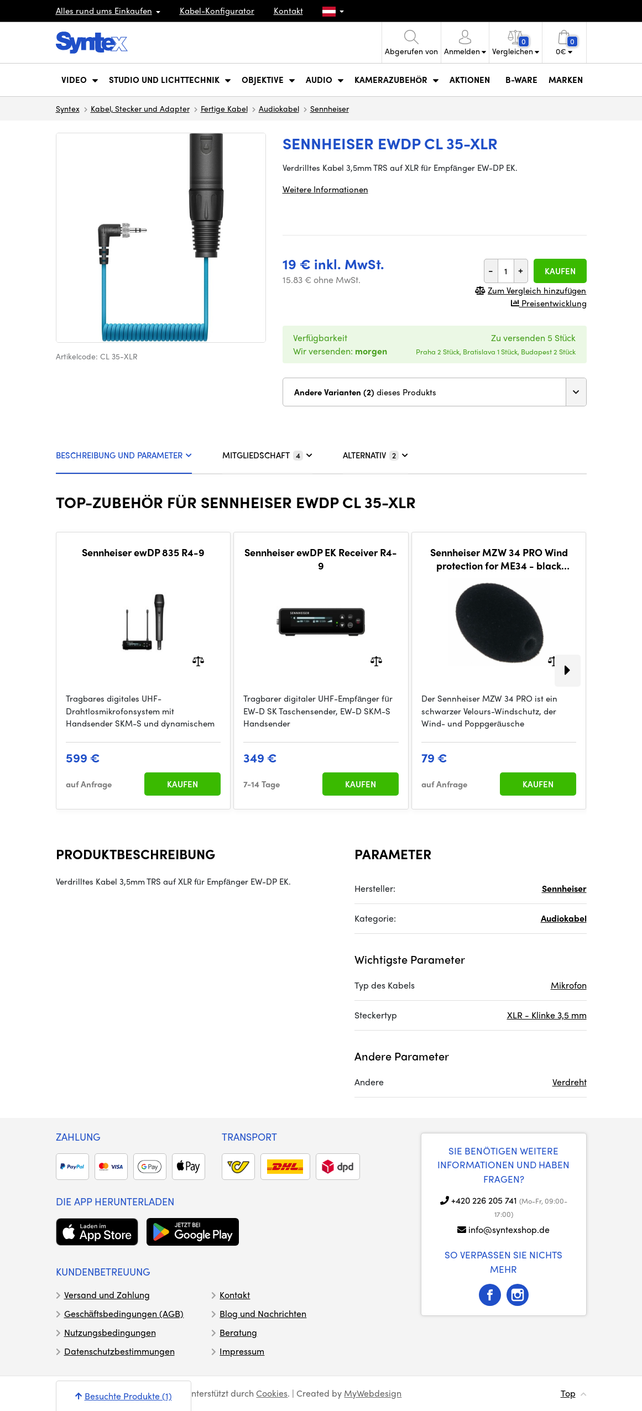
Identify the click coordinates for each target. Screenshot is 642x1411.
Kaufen (560, 271)
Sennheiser (329, 108)
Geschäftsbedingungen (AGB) (124, 1313)
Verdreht (569, 1081)
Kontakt (288, 10)
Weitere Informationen (325, 189)
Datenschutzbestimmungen (119, 1351)
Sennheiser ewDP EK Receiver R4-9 (320, 559)
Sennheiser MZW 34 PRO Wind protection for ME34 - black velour (499, 559)
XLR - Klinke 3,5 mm (547, 1014)
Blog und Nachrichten (263, 1313)
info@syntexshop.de (509, 1229)
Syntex (68, 108)
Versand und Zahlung (107, 1294)
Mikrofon (569, 985)
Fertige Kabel (224, 108)
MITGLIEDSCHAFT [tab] (267, 455)
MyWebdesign (372, 1393)
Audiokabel (279, 108)
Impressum (242, 1351)
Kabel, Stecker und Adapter (140, 108)
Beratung (238, 1332)
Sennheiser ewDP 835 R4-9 (143, 552)
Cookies (272, 1393)
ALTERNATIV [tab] (375, 455)
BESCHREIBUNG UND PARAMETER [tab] (124, 455)
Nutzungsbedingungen (110, 1332)
